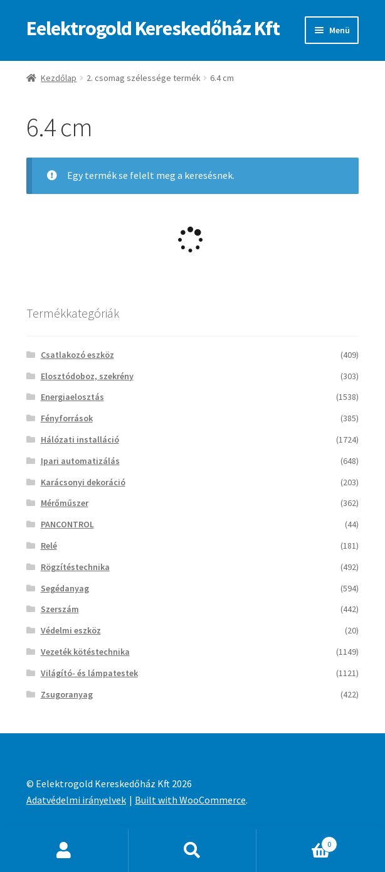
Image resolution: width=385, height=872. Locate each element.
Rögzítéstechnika (75, 567)
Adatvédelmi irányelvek (76, 800)
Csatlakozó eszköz (77, 354)
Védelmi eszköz (71, 630)
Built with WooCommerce (190, 800)
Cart (296, 842)
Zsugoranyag (67, 694)
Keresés (193, 850)
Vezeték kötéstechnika (85, 651)
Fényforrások (67, 418)
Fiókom (64, 850)
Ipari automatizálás (80, 460)
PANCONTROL (67, 524)
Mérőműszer (64, 503)
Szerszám (60, 609)
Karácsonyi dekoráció (83, 482)
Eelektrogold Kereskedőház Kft (153, 28)
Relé (49, 545)
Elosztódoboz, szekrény (87, 376)
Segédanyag (65, 588)
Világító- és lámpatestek (89, 673)
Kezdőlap (58, 77)
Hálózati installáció (80, 439)
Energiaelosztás (72, 396)
